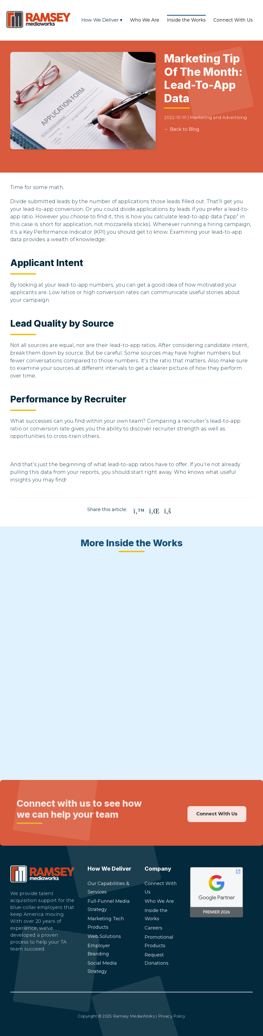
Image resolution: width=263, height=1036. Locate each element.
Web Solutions (104, 936)
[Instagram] (31, 970)
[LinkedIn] (17, 970)
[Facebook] (46, 970)
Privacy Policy (171, 1016)
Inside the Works (186, 20)
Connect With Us (233, 20)
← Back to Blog (181, 136)
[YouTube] (60, 970)
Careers (153, 928)
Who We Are (144, 20)
